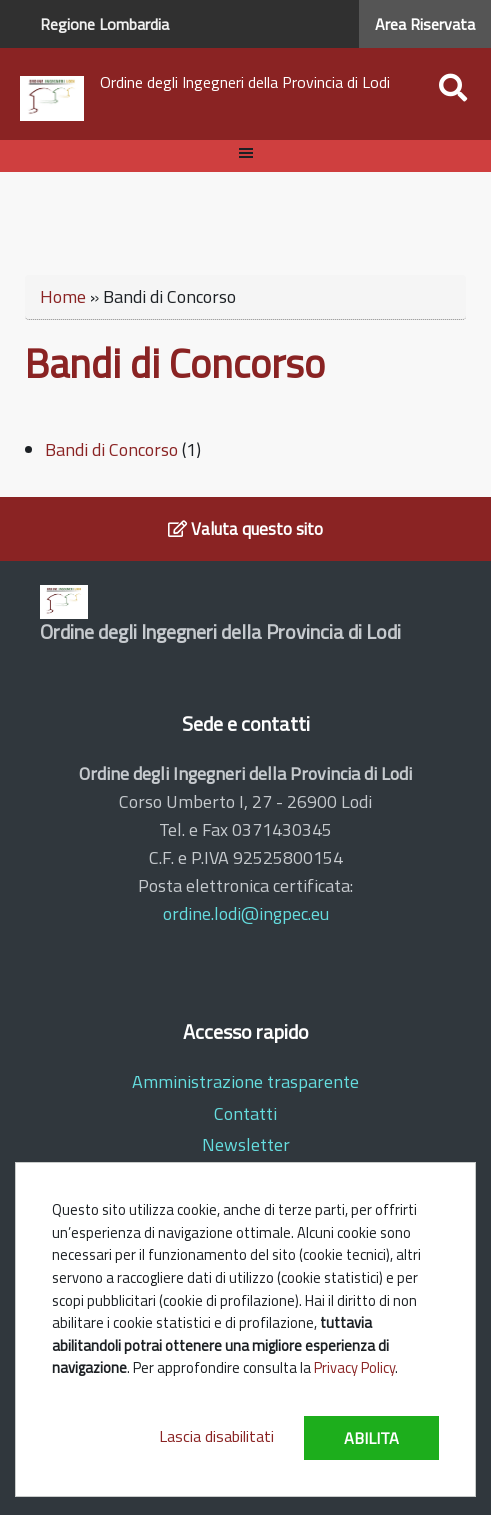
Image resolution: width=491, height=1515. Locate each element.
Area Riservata (425, 24)
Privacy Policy (354, 1367)
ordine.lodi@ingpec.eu (246, 913)
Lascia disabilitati (216, 1436)
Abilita (371, 1438)
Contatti (245, 1113)
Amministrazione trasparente (245, 1081)
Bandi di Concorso (111, 449)
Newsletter (246, 1144)
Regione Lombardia (104, 24)
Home (63, 296)
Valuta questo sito (245, 529)
